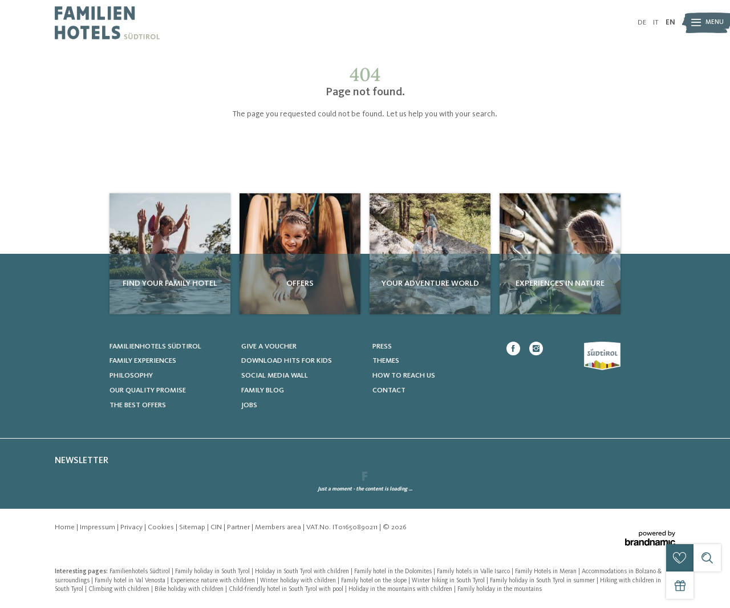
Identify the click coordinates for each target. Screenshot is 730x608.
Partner (239, 527)
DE (642, 22)
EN (670, 22)
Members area (279, 527)
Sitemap (193, 527)
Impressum (98, 527)
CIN (217, 527)
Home (65, 527)
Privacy (132, 527)
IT (656, 22)
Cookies (162, 527)
